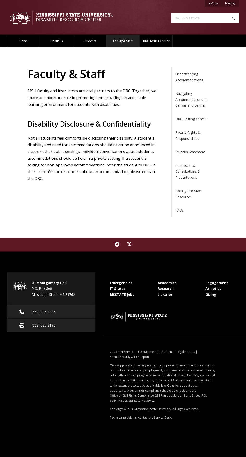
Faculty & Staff (126, 39)
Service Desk (162, 417)
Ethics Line (166, 352)
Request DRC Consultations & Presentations (187, 171)
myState (215, 2)
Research (166, 288)
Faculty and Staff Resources (188, 194)
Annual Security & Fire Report (129, 357)
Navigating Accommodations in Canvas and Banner (191, 99)
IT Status (118, 288)
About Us (57, 41)
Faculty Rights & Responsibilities (188, 135)
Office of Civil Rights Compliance (132, 396)
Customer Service (122, 352)
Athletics (213, 288)
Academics (167, 282)
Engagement (216, 282)
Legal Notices (186, 352)
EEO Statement (146, 352)
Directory (232, 2)
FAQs (179, 210)
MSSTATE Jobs (122, 294)
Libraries (165, 294)
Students (90, 41)
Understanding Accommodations (189, 77)
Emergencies (121, 282)
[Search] (233, 18)
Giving (210, 294)
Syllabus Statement (190, 152)
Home (23, 41)
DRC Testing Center (156, 41)
